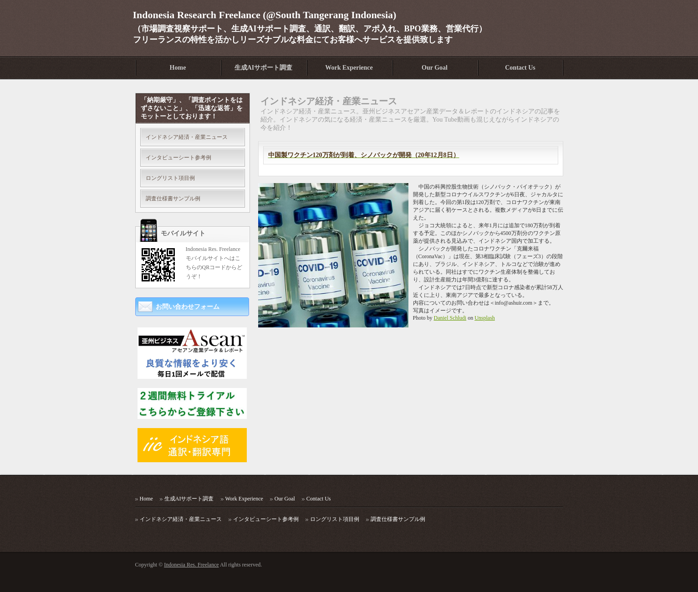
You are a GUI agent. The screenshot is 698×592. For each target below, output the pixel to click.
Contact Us (520, 67)
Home (178, 67)
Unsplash (484, 318)
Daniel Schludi (450, 318)
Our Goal (435, 67)
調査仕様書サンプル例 (173, 198)
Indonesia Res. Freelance (191, 564)
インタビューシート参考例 (178, 157)
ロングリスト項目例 (170, 178)
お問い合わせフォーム (187, 306)
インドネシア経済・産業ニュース (187, 137)
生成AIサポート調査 (263, 67)
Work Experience (349, 67)
